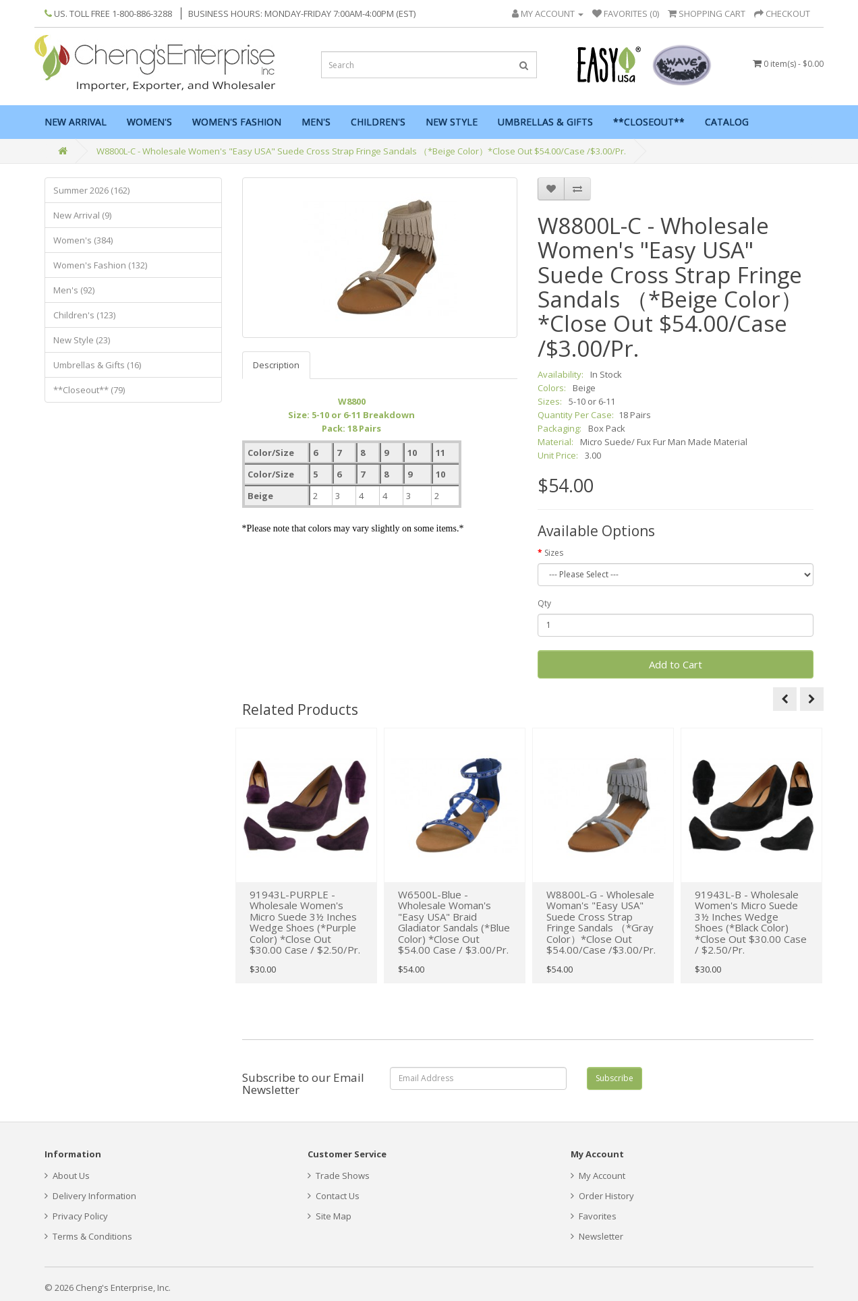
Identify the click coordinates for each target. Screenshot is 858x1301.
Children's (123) (84, 315)
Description (276, 365)
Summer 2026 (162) (91, 190)
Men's (316, 121)
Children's (378, 121)
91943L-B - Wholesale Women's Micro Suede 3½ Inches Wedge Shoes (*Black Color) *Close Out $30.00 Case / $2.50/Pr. (751, 922)
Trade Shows (339, 1175)
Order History (602, 1196)
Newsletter (597, 1236)
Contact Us (334, 1196)
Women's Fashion (236, 121)
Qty (544, 603)
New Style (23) (81, 340)
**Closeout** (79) (89, 390)
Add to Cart (675, 664)
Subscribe (614, 1078)
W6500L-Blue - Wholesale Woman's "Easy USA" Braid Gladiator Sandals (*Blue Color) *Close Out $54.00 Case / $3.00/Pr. (454, 922)
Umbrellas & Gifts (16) (97, 365)
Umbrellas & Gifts (545, 121)
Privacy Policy (76, 1216)
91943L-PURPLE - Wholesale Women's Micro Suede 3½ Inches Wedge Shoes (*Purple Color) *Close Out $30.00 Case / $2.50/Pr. (305, 922)
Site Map (329, 1216)
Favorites (594, 1216)
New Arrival (76, 121)
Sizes (553, 552)
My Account (598, 1175)
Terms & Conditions (88, 1236)
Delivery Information (90, 1196)
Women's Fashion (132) (100, 265)
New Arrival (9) (82, 215)
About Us (67, 1175)
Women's (149, 121)
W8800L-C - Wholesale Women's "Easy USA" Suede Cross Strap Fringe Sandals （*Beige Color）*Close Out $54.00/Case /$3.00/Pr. (361, 151)
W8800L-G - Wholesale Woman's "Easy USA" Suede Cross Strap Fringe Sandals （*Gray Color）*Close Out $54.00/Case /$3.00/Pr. (601, 922)
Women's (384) (83, 240)
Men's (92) (73, 290)
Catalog (727, 121)
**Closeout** (649, 121)
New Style (452, 121)
